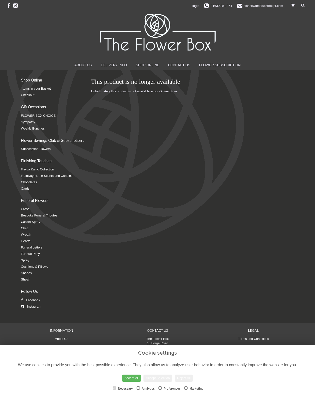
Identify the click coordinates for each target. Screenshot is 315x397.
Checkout (27, 95)
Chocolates (29, 182)
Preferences (169, 388)
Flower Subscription (220, 65)
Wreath (26, 234)
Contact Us (179, 65)
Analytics (146, 388)
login (195, 6)
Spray (25, 260)
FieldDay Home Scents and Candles (47, 176)
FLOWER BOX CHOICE (38, 115)
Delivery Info (114, 65)
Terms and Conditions (253, 339)
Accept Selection (158, 378)
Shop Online (147, 65)
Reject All (183, 378)
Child (24, 228)
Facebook (30, 300)
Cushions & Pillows (34, 266)
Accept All (132, 378)
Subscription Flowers (36, 149)
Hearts (25, 241)
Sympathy (28, 122)
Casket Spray (30, 222)
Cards (25, 188)
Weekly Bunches (33, 128)
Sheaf (25, 279)
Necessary (123, 388)
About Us (83, 65)
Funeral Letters (31, 247)
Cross (25, 209)
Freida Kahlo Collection (37, 169)
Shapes (26, 273)
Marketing (194, 388)
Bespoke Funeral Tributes (39, 215)
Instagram (31, 306)
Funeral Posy (30, 254)
